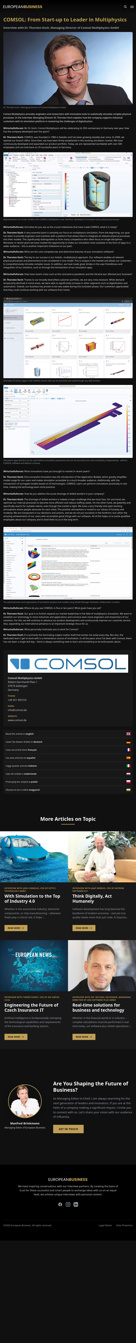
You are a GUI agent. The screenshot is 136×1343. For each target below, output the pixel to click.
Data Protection (124, 1225)
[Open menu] (130, 6)
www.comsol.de (17, 720)
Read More (16, 928)
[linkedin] (76, 1204)
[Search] (125, 6)
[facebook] (60, 1204)
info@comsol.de (17, 710)
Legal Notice (105, 1225)
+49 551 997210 (17, 700)
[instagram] (68, 1204)
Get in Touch (68, 1129)
